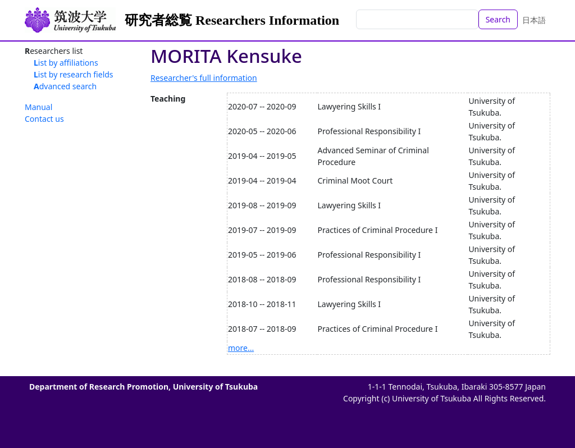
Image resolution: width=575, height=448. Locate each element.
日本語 (534, 20)
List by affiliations (66, 62)
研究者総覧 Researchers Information (232, 20)
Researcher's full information (203, 77)
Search (498, 19)
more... (241, 347)
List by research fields (73, 74)
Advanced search (65, 86)
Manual (38, 107)
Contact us (44, 118)
